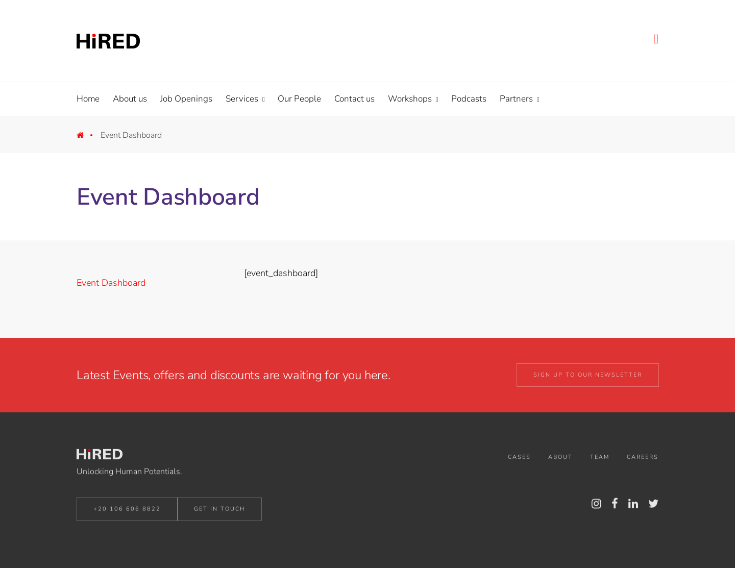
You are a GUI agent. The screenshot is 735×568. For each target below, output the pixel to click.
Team (599, 459)
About (560, 459)
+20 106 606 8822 (127, 510)
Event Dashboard (111, 283)
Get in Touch (219, 510)
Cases (519, 459)
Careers (642, 459)
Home (88, 138)
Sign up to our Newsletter (587, 375)
